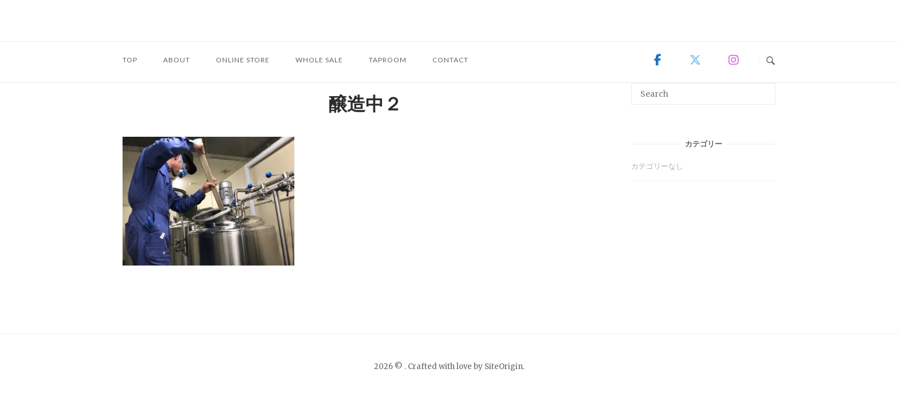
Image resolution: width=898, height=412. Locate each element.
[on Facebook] (658, 60)
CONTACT (450, 60)
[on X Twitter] (695, 60)
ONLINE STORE (243, 60)
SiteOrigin (504, 366)
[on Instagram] (733, 60)
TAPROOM (388, 60)
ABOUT (176, 60)
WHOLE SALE (319, 60)
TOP (130, 60)
